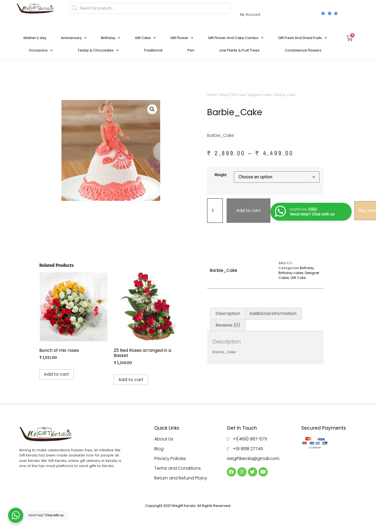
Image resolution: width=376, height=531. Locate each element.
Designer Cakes (260, 94)
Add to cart (248, 210)
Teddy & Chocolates (98, 50)
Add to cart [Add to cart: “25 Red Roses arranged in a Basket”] (130, 379)
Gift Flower (181, 38)
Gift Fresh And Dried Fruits (302, 38)
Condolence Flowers (303, 50)
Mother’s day (35, 37)
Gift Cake (145, 38)
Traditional (153, 50)
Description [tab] (227, 313)
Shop (224, 94)
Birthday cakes (291, 273)
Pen (191, 50)
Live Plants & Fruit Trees (240, 50)
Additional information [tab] (272, 313)
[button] (152, 109)
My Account (250, 14)
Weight (220, 175)
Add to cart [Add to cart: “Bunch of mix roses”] (56, 374)
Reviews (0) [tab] (227, 325)
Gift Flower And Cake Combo (235, 38)
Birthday (110, 38)
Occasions (41, 50)
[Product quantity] (215, 210)
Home (212, 94)
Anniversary (74, 38)
